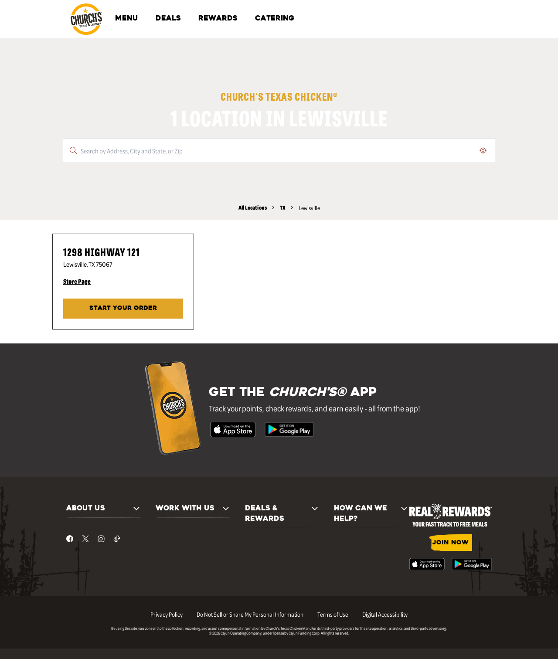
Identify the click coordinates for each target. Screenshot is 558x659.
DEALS (168, 18)
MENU (126, 18)
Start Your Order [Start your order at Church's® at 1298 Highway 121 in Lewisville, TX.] (123, 308)
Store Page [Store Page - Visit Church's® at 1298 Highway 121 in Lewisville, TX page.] (77, 281)
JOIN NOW (450, 543)
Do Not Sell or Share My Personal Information (250, 614)
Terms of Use (332, 614)
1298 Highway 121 (101, 251)
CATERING (274, 18)
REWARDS (218, 18)
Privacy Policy (166, 614)
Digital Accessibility (385, 614)
